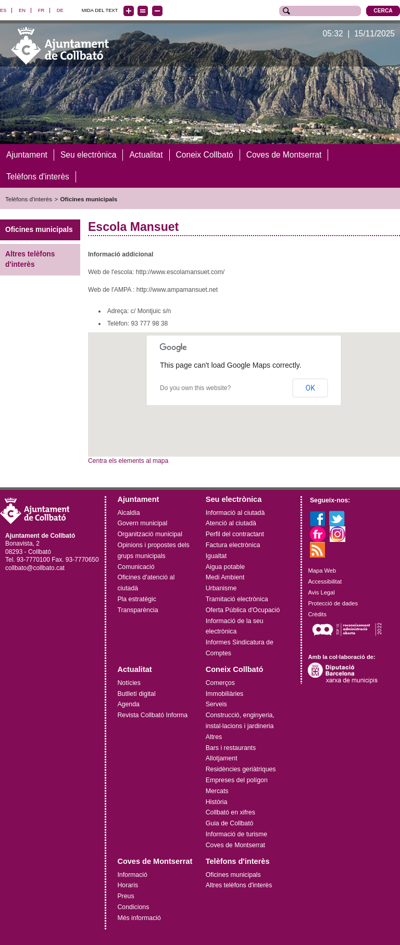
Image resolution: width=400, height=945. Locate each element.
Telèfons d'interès (28, 198)
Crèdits (317, 614)
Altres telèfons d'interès (30, 259)
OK (310, 387)
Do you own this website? (195, 387)
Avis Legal (321, 592)
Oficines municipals (89, 198)
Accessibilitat (325, 581)
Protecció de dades (333, 603)
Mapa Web (322, 570)
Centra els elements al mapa (128, 460)
